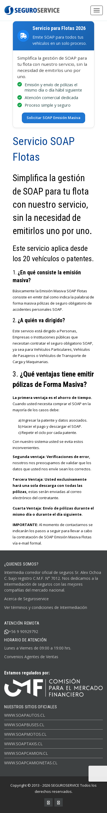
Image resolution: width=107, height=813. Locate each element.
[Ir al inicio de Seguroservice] (53, 687)
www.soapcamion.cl (26, 753)
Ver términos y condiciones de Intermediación (45, 607)
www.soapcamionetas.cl (30, 762)
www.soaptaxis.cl (23, 743)
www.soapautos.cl (24, 715)
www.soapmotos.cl (25, 734)
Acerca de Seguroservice (26, 598)
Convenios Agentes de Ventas (31, 656)
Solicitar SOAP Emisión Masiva (53, 117)
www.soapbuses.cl (24, 724)
